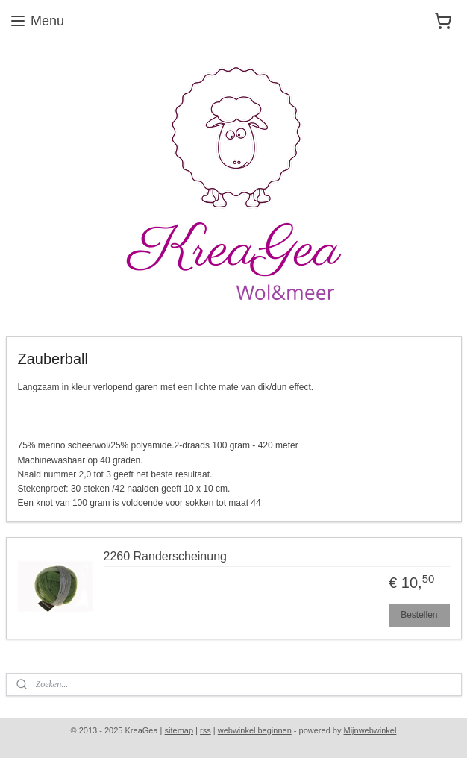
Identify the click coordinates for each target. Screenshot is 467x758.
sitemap (179, 730)
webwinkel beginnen (255, 730)
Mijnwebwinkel (369, 730)
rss (205, 730)
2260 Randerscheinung (165, 556)
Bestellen (419, 615)
